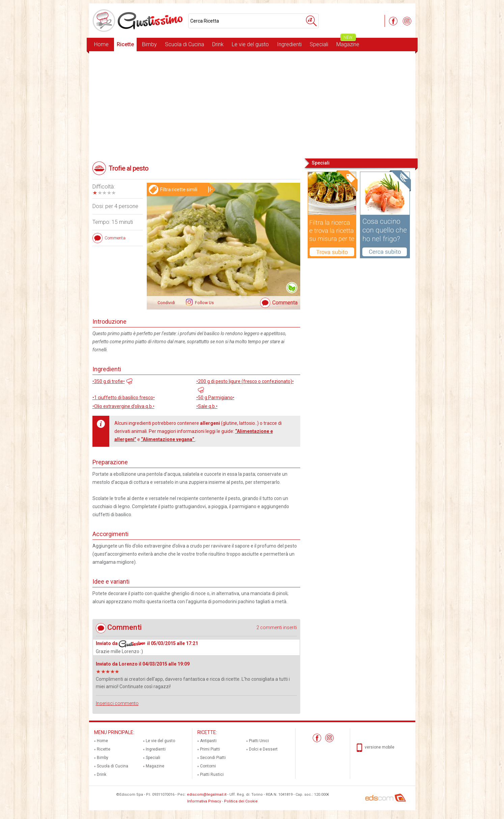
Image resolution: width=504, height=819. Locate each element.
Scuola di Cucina (184, 44)
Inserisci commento (117, 703)
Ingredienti (289, 44)
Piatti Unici (259, 740)
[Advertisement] (252, 104)
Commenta (285, 302)
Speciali (319, 44)
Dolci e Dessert (263, 749)
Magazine (347, 43)
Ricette (125, 44)
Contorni (208, 766)
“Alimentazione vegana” (168, 439)
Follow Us (204, 302)
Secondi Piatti (213, 757)
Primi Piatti (210, 749)
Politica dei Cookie (241, 801)
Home (101, 44)
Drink (218, 44)
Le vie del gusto (250, 44)
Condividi (166, 302)
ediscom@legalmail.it (206, 794)
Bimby (149, 44)
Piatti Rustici (212, 774)
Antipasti (208, 740)
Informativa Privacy (204, 801)
